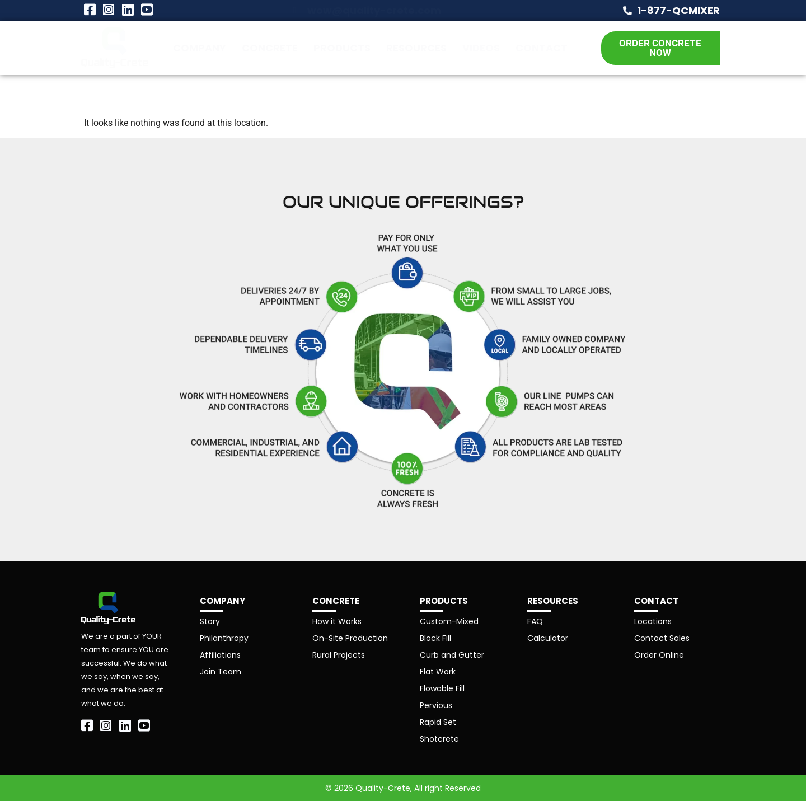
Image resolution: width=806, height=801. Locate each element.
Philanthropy (224, 638)
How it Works (337, 621)
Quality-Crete (382, 788)
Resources (416, 48)
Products (342, 48)
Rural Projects (338, 655)
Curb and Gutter (452, 655)
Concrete (270, 48)
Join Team (220, 671)
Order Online (659, 655)
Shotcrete (439, 738)
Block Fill (435, 638)
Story (210, 621)
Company (199, 48)
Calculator (547, 638)
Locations (653, 621)
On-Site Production (350, 638)
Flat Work (438, 671)
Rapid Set (438, 722)
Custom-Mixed (449, 621)
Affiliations (220, 655)
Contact (542, 48)
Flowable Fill (442, 688)
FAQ (535, 621)
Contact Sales (662, 638)
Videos (481, 48)
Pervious (436, 705)
